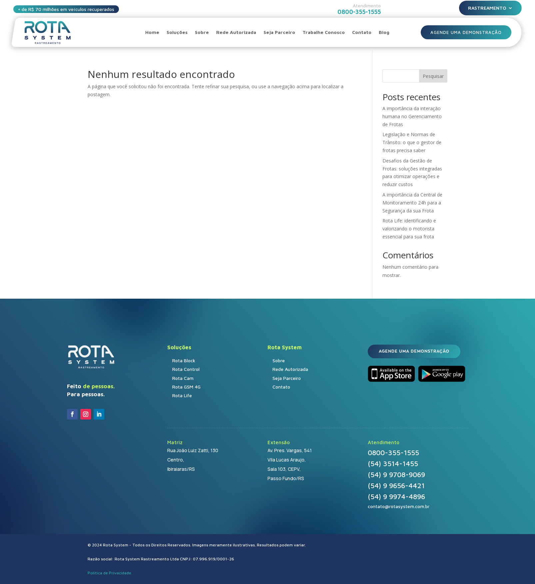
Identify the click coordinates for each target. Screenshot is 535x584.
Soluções (177, 32)
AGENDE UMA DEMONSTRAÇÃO (466, 32)
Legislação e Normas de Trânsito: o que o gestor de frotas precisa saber (411, 142)
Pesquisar (433, 76)
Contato (361, 32)
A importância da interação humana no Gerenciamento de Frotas (412, 116)
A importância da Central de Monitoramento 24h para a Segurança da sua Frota (412, 202)
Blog (384, 32)
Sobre (202, 32)
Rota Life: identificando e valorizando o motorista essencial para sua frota (409, 228)
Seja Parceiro (279, 32)
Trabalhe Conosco (323, 32)
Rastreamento (487, 8)
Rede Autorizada (236, 32)
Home (152, 32)
